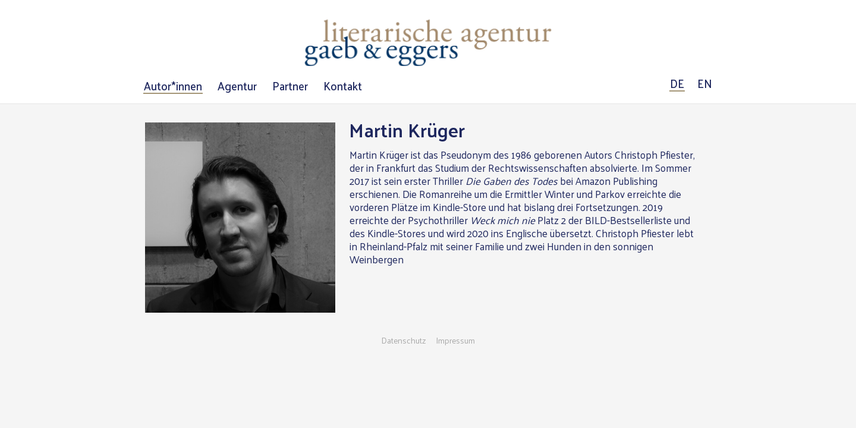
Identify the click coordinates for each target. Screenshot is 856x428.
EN (704, 84)
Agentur (237, 86)
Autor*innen (173, 86)
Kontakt (342, 86)
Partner (290, 86)
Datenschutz (403, 341)
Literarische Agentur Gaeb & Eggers (428, 42)
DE (677, 84)
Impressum (455, 341)
